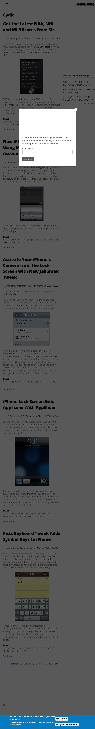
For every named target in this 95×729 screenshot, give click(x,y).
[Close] (75, 110)
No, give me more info (67, 724)
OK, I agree (61, 719)
